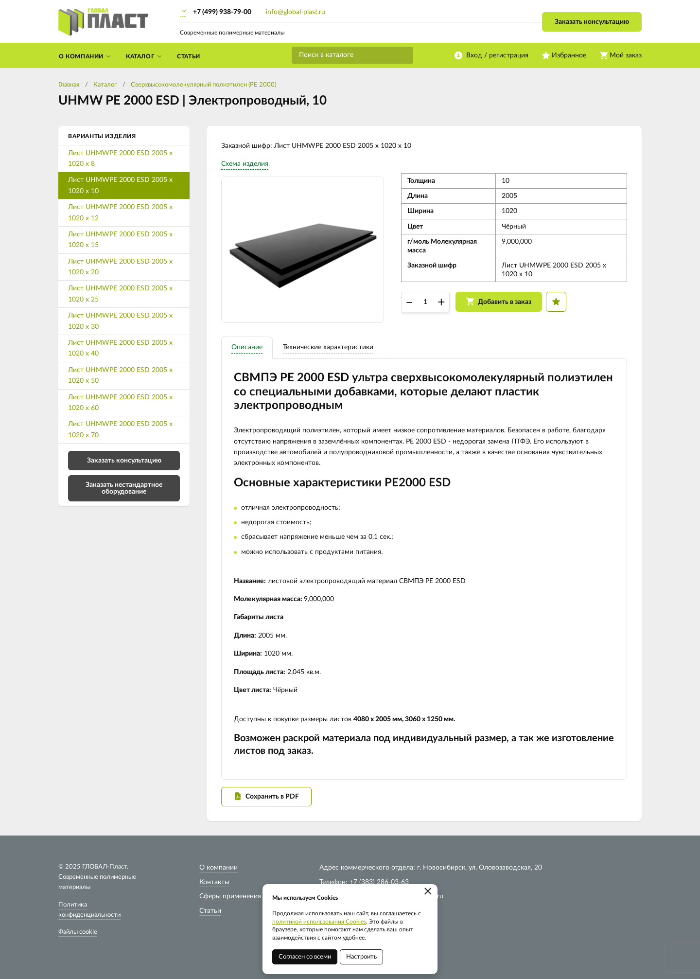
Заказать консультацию (592, 21)
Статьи (210, 911)
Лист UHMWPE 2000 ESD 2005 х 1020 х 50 (120, 375)
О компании (218, 867)
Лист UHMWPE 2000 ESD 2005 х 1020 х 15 (120, 240)
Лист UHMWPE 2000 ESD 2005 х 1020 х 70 (120, 429)
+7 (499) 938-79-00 (222, 12)
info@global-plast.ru (295, 12)
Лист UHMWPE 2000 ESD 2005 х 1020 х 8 (120, 158)
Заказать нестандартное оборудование (124, 488)
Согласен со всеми (305, 957)
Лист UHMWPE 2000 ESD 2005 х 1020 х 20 (120, 267)
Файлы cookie (77, 932)
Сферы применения (230, 896)
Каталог (105, 85)
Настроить (361, 957)
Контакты (214, 882)
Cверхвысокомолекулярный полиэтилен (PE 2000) (203, 85)
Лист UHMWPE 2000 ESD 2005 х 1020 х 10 (120, 185)
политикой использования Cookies (319, 922)
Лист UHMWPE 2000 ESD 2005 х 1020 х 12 (120, 212)
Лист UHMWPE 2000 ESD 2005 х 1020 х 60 (120, 402)
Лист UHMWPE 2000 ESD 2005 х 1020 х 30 (120, 321)
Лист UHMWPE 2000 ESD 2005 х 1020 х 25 (120, 294)
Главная (68, 85)
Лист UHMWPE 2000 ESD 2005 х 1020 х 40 (120, 348)
